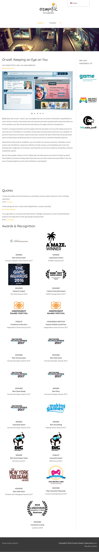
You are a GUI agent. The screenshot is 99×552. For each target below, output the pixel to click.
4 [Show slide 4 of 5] (40, 114)
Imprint (16, 543)
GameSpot (11, 220)
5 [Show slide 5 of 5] (43, 114)
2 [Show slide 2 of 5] (34, 114)
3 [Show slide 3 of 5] (37, 114)
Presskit (12, 68)
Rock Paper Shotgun (9, 209)
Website (5, 68)
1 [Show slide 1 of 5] (32, 114)
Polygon (10, 202)
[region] (49, 39)
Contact (52, 23)
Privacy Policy (7, 543)
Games (40, 23)
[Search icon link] (61, 23)
